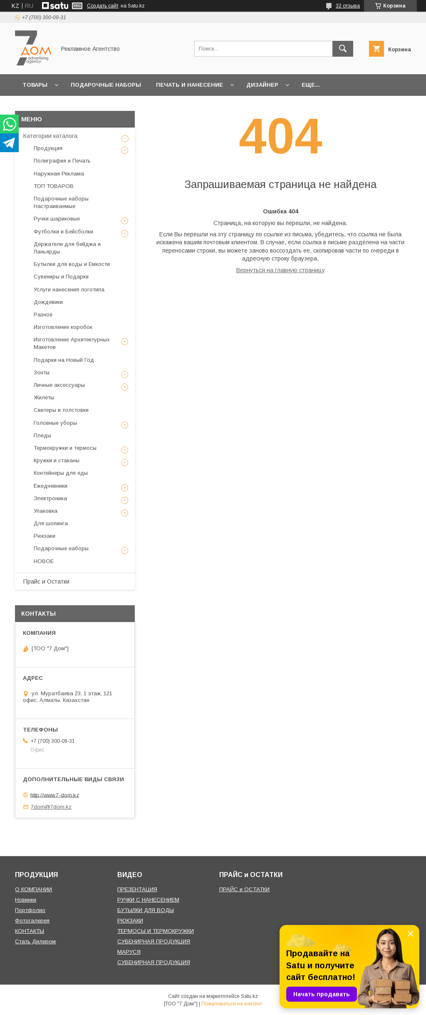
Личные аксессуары (59, 385)
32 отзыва (348, 6)
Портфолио (30, 910)
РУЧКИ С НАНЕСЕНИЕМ (148, 900)
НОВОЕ (44, 561)
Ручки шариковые (57, 219)
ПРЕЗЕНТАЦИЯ (137, 889)
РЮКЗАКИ (130, 920)
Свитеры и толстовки (61, 410)
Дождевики (48, 302)
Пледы (42, 435)
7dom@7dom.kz (51, 807)
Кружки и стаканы (56, 460)
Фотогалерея (32, 920)
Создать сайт (103, 6)
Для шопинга (51, 523)
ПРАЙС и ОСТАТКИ (244, 889)
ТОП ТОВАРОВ (54, 186)
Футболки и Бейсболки (63, 231)
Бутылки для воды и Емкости (72, 264)
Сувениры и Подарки (61, 276)
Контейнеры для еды (61, 473)
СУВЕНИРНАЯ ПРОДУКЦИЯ (153, 941)
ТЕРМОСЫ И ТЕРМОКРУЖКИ (155, 931)
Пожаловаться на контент (231, 1004)
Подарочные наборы (106, 85)
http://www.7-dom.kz (54, 795)
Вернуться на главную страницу (280, 270)
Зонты (42, 372)
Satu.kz (249, 996)
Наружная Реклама (59, 173)
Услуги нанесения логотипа (69, 289)
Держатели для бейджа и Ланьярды (67, 248)
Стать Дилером (35, 941)
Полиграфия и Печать (62, 161)
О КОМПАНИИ (33, 889)
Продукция (48, 148)
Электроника (50, 498)
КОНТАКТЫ (29, 931)
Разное (43, 314)
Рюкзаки (44, 536)
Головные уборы (55, 423)
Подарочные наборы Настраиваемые (61, 202)
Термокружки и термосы (65, 448)
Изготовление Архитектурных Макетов (72, 343)
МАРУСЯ (129, 952)
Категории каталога (50, 136)
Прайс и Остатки (46, 581)
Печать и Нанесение (189, 85)
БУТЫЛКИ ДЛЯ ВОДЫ (145, 910)
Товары (34, 85)
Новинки (25, 900)
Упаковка (45, 511)
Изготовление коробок (63, 327)
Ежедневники (50, 486)
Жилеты (44, 397)
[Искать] (342, 49)
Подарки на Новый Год (64, 360)
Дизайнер (262, 85)
